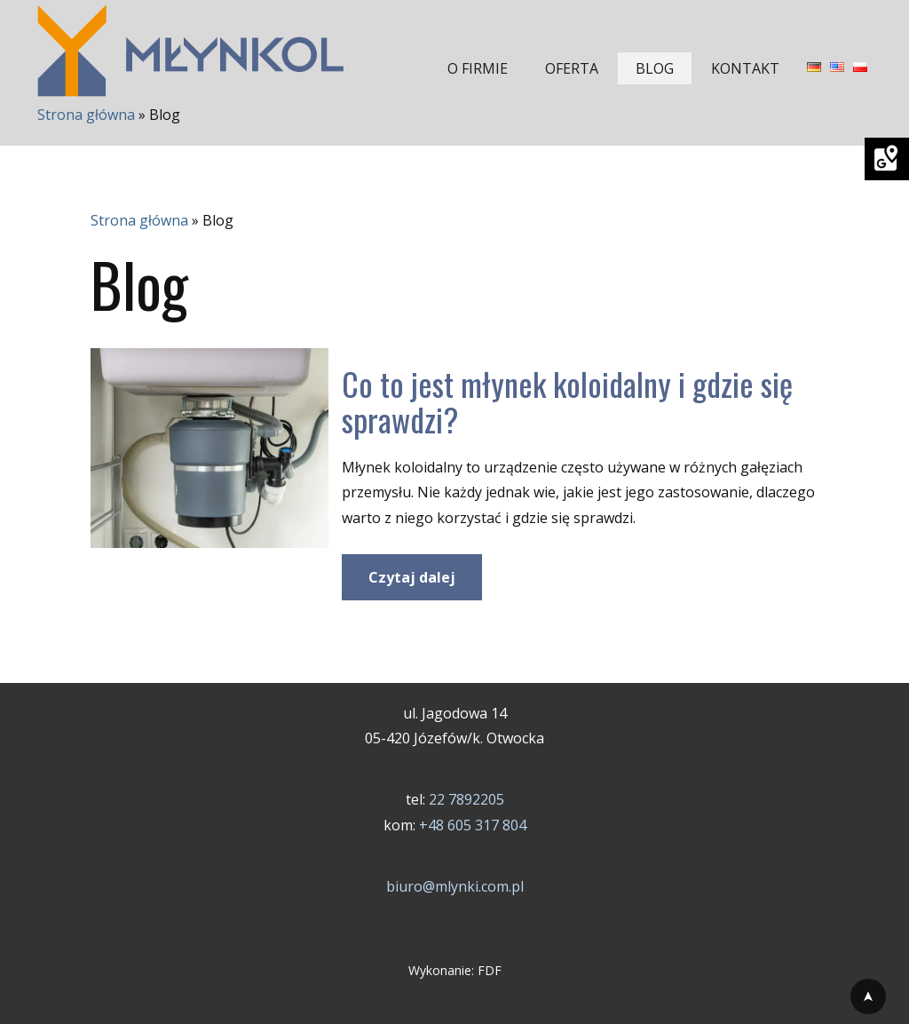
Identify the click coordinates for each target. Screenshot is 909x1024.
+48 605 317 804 (472, 825)
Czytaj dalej (411, 577)
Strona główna (86, 114)
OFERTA (571, 68)
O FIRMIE (477, 68)
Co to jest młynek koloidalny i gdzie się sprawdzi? (567, 401)
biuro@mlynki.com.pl (455, 886)
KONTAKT (745, 68)
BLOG (655, 68)
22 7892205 (466, 799)
